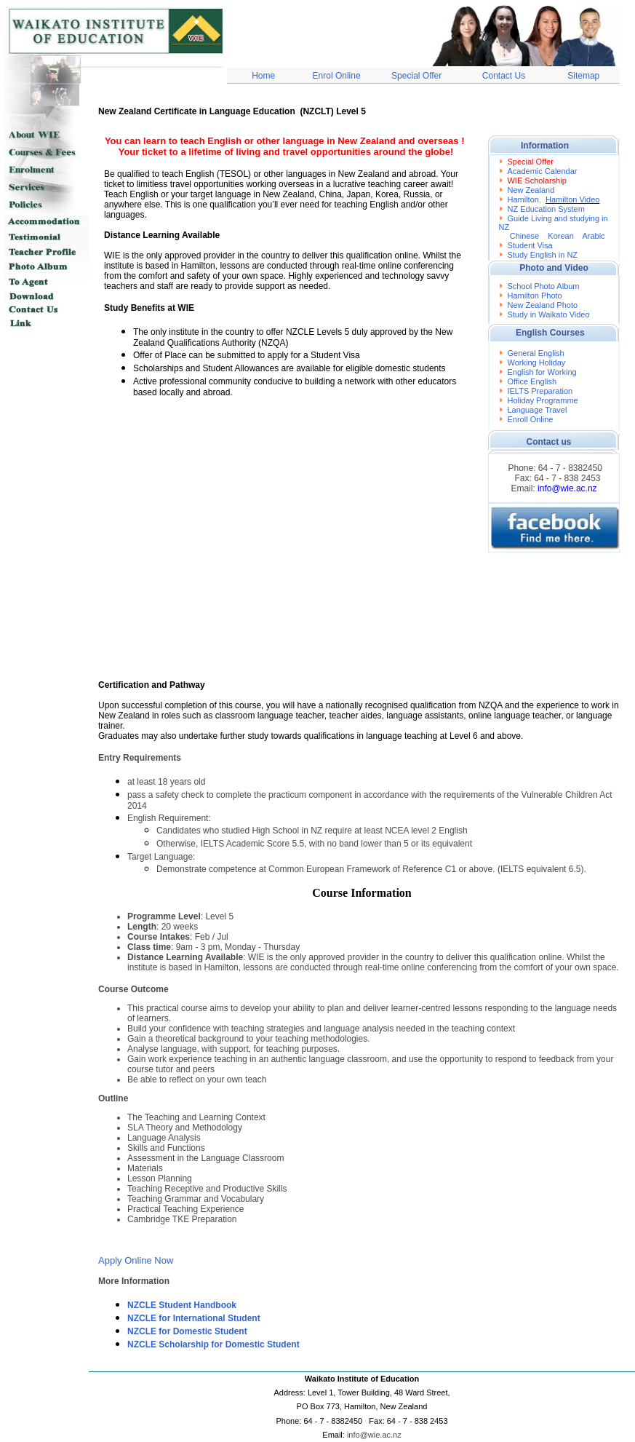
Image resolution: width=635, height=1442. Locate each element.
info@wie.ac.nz (567, 488)
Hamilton (522, 199)
